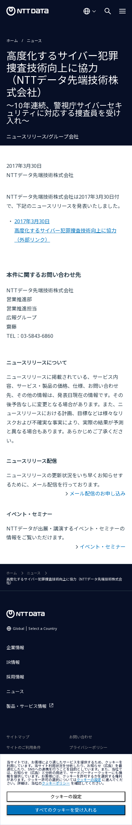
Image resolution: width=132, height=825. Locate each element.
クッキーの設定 (66, 796)
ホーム (12, 40)
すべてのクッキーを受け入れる (66, 810)
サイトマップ (17, 737)
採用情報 (15, 677)
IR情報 (13, 662)
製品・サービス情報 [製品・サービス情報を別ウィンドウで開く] (26, 706)
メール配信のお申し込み (98, 493)
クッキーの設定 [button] (89, 780)
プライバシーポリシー (88, 747)
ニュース (34, 40)
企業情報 (15, 647)
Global (35, 628)
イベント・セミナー (103, 546)
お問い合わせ (80, 737)
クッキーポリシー (56, 783)
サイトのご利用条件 (23, 747)
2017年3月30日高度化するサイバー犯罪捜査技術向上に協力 (65, 230)
